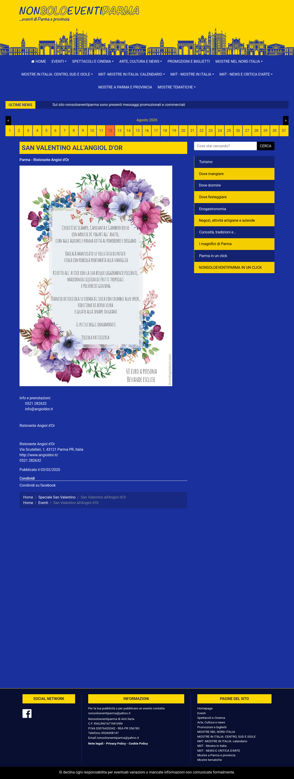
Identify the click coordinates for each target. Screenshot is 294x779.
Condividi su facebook (38, 485)
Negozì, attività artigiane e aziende (227, 220)
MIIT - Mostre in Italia (211, 746)
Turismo (205, 162)
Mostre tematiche (209, 760)
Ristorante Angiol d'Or (37, 425)
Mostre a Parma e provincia (125, 87)
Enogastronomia (212, 209)
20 (183, 130)
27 (247, 130)
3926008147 (110, 733)
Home (38, 61)
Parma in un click (213, 256)
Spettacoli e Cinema (211, 718)
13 (119, 130)
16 (147, 130)
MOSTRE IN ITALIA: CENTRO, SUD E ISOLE (226, 736)
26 (238, 130)
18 (165, 130)
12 (110, 130)
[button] (59, 61)
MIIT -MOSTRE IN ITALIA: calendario (222, 741)
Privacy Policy (116, 743)
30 (274, 130)
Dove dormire (210, 185)
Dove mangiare (211, 174)
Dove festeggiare (213, 197)
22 (201, 130)
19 (174, 130)
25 (229, 130)
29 (265, 130)
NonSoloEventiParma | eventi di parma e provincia (82, 13)
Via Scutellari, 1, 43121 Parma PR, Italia (51, 449)
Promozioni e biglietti (188, 61)
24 (220, 130)
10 (92, 130)
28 (256, 130)
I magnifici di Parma (215, 244)
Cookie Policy (138, 743)
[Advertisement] (212, 18)
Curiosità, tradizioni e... (217, 232)
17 (156, 130)
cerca (265, 146)
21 (192, 130)
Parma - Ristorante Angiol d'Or (44, 160)
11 (101, 130)
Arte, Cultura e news (211, 722)
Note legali (95, 743)
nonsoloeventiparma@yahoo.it (109, 713)
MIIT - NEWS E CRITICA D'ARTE (218, 750)
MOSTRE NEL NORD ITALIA (216, 732)
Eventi (201, 713)
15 (138, 130)
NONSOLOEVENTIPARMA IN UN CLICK (230, 267)
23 (211, 130)
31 (284, 130)
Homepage (204, 708)
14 (128, 130)
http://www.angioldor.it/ (39, 455)
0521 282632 (30, 460)
